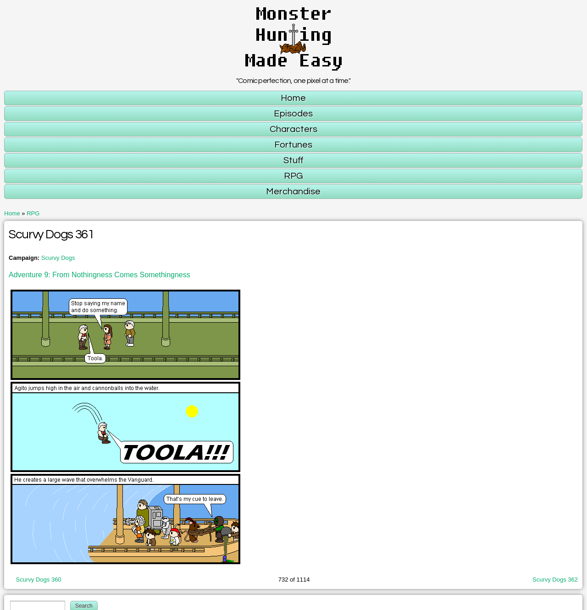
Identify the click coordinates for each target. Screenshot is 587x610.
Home (12, 213)
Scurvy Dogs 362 (555, 579)
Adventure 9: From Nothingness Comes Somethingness (99, 275)
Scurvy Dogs (58, 257)
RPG (33, 213)
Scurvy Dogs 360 (38, 579)
